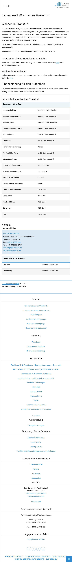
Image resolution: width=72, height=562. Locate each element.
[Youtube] (43, 548)
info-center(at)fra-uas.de (36, 494)
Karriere (36, 469)
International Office (10, 283)
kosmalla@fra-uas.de (12, 250)
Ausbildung (36, 473)
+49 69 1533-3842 (14, 242)
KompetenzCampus (36, 426)
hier (57, 63)
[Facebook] (29, 548)
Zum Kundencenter (36, 496)
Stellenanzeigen (36, 464)
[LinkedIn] (34, 548)
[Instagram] (38, 548)
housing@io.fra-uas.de (12, 248)
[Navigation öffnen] (4, 5)
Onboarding (36, 478)
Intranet (37, 416)
